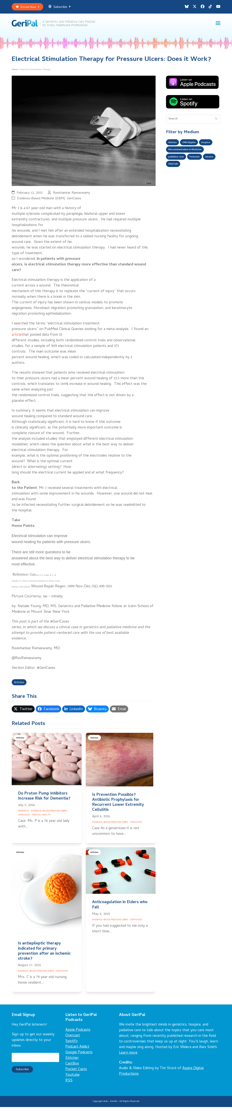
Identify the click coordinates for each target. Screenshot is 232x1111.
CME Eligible (193, 146)
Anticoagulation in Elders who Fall (119, 909)
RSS (68, 1085)
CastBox (72, 1068)
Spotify (71, 1045)
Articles (20, 686)
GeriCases (74, 201)
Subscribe (64, 8)
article (17, 338)
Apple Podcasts (77, 1034)
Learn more (128, 1057)
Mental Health (41, 819)
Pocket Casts (76, 1073)
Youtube (72, 1079)
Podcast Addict (77, 1051)
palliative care (178, 171)
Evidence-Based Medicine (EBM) (41, 201)
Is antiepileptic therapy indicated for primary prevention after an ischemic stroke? (44, 955)
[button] (218, 25)
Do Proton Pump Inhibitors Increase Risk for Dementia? (44, 800)
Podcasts (199, 171)
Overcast (72, 1040)
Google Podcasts (79, 1056)
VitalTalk (190, 179)
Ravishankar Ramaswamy (71, 195)
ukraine (173, 179)
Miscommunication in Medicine (189, 163)
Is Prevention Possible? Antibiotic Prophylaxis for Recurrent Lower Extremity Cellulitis (118, 806)
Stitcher (72, 1062)
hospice (173, 154)
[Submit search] (216, 122)
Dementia (23, 815)
